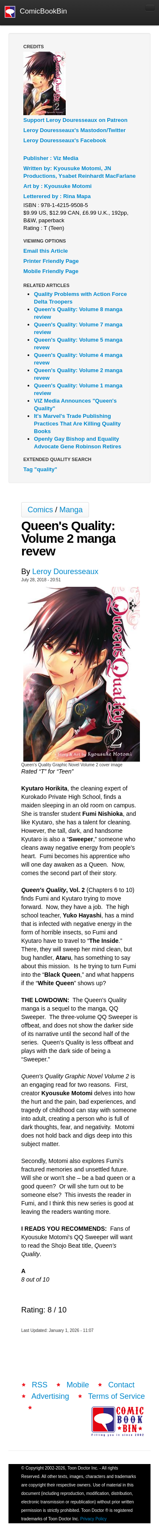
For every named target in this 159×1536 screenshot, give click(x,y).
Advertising (50, 1396)
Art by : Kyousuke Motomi (57, 186)
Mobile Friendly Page (50, 271)
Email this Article (45, 251)
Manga (71, 510)
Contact (121, 1385)
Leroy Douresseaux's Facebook (64, 140)
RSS (39, 1385)
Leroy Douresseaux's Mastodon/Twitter (74, 130)
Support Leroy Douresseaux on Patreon (75, 120)
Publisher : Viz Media (50, 158)
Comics (40, 510)
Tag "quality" (40, 469)
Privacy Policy (93, 1519)
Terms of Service (116, 1396)
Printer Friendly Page (51, 261)
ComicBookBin (36, 12)
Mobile (78, 1385)
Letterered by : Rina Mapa (57, 196)
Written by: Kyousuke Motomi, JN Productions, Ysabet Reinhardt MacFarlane (79, 172)
